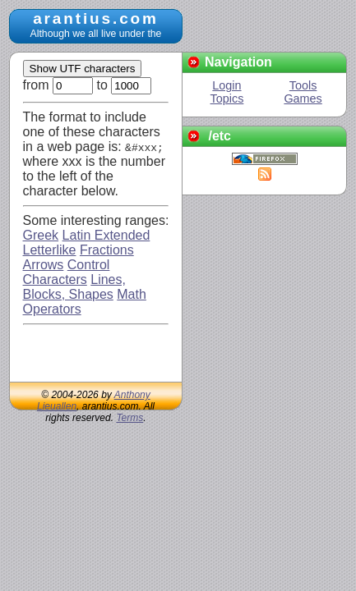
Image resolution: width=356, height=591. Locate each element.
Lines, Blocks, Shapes (74, 287)
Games (302, 98)
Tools (303, 85)
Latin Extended (106, 235)
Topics (227, 98)
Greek (41, 235)
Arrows (43, 265)
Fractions (107, 250)
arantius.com (96, 18)
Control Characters (66, 272)
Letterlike (49, 250)
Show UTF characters (83, 68)
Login (226, 85)
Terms (129, 418)
